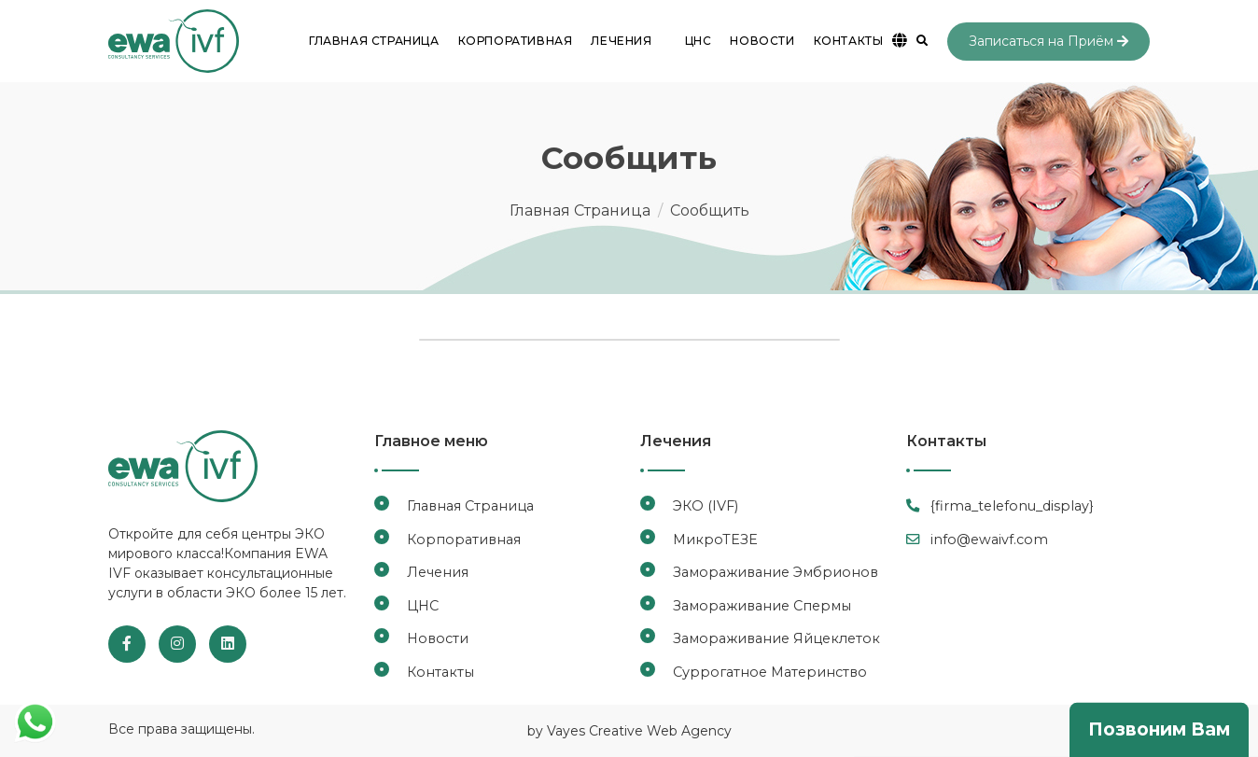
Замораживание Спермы (762, 605)
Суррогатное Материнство (770, 672)
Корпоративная (515, 41)
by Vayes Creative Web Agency (629, 730)
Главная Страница (374, 41)
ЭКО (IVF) (705, 506)
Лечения (437, 572)
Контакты (849, 41)
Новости (762, 41)
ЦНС (698, 41)
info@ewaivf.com (977, 539)
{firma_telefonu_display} (1000, 506)
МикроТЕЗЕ (715, 539)
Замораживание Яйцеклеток (776, 638)
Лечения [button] (621, 41)
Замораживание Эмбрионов (775, 572)
